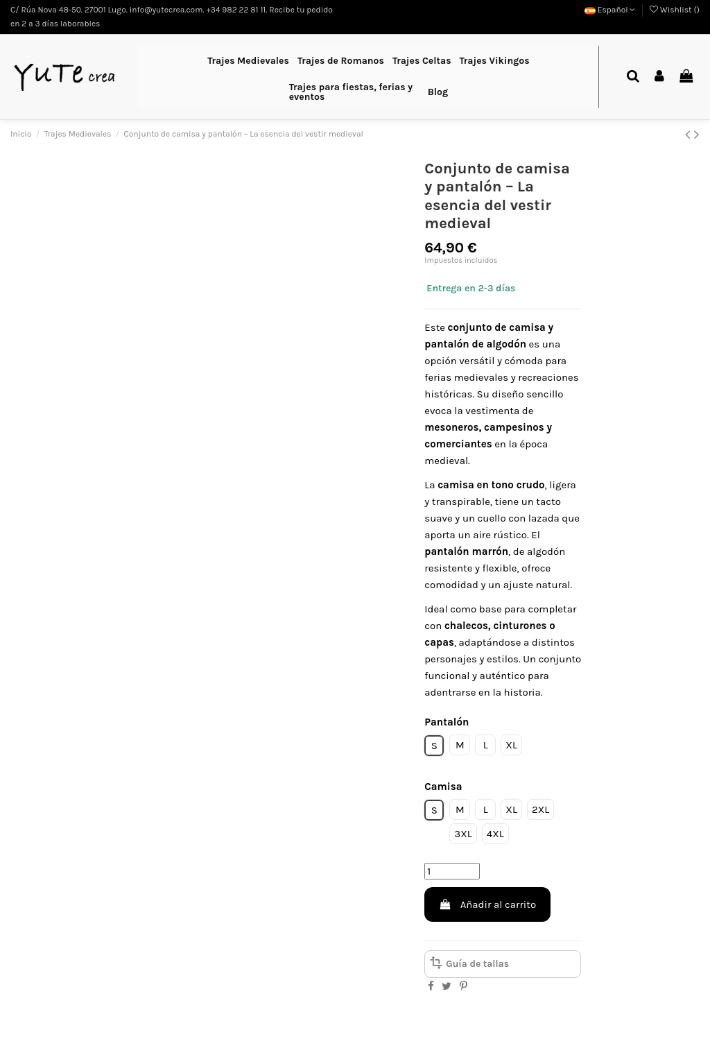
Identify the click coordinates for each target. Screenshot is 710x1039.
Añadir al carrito (487, 904)
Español (610, 10)
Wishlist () (675, 10)
